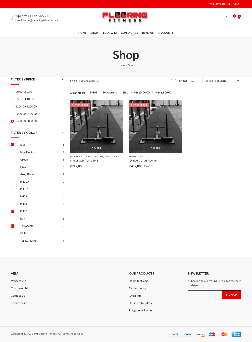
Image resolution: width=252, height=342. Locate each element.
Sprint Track (111, 156)
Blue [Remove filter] (125, 92)
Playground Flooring (141, 310)
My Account (18, 280)
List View (175, 81)
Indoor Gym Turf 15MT (84, 160)
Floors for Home (138, 280)
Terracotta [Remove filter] (109, 92)
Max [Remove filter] (163, 92)
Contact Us (18, 295)
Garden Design (138, 288)
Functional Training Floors (86, 156)
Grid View (171, 81)
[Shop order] (221, 80)
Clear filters (77, 92)
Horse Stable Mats (140, 303)
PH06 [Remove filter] (93, 92)
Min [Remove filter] (141, 92)
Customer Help (20, 288)
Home (121, 65)
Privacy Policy (19, 303)
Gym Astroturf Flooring (143, 160)
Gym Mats (135, 295)
